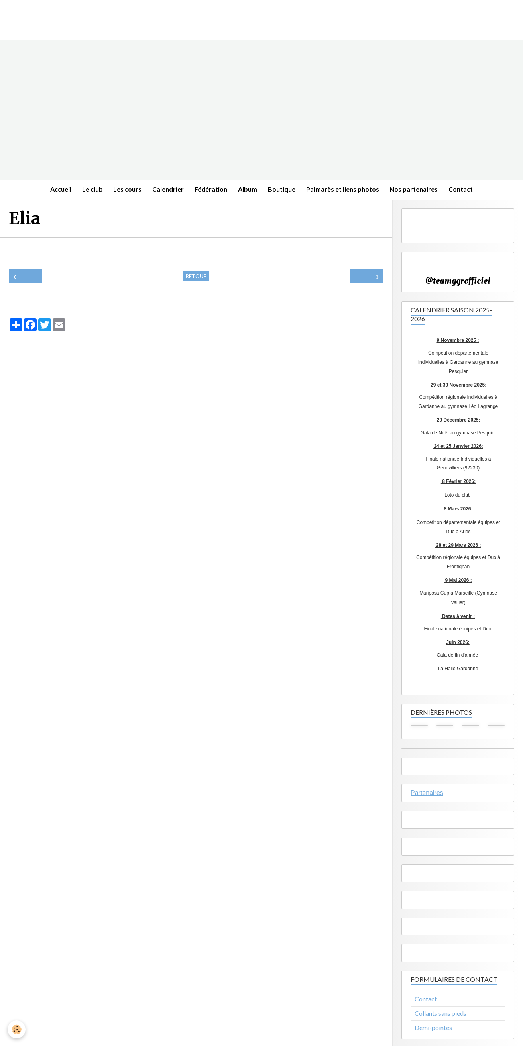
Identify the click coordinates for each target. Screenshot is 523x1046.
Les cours (124, 190)
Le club (88, 190)
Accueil (55, 190)
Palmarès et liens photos (345, 190)
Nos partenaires (418, 190)
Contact (466, 190)
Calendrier (166, 190)
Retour (196, 277)
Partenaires (427, 794)
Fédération (210, 190)
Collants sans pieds (440, 1014)
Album (248, 190)
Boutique (283, 190)
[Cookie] (17, 1029)
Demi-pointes (433, 1028)
